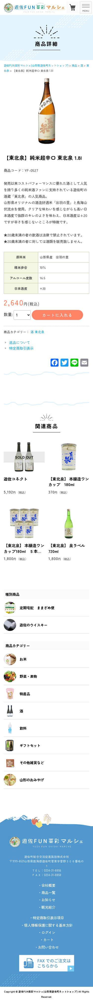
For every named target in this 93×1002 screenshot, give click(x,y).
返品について (19, 342)
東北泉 (39, 331)
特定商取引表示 (21, 348)
